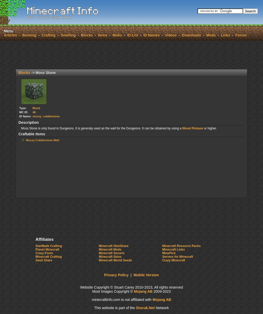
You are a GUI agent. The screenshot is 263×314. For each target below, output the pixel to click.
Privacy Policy (116, 275)
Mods (211, 35)
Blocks (87, 35)
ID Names (151, 35)
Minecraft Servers (112, 253)
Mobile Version (146, 275)
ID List (132, 35)
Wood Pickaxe (192, 128)
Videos (171, 35)
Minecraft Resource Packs (181, 246)
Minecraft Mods (110, 249)
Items (102, 35)
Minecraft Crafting (48, 257)
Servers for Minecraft (177, 257)
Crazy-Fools (44, 253)
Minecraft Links (173, 249)
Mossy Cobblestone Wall (42, 140)
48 (34, 112)
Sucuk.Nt (145, 308)
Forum (241, 35)
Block (36, 108)
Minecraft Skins (110, 257)
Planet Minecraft (47, 249)
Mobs (117, 35)
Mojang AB (143, 291)
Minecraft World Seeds (115, 260)
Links (225, 35)
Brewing (29, 35)
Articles (10, 35)
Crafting (48, 35)
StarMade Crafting (48, 246)
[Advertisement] (131, 54)
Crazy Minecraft (173, 260)
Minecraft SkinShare (113, 246)
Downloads (191, 35)
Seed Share (43, 260)
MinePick (169, 253)
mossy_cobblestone (46, 116)
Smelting (68, 35)
